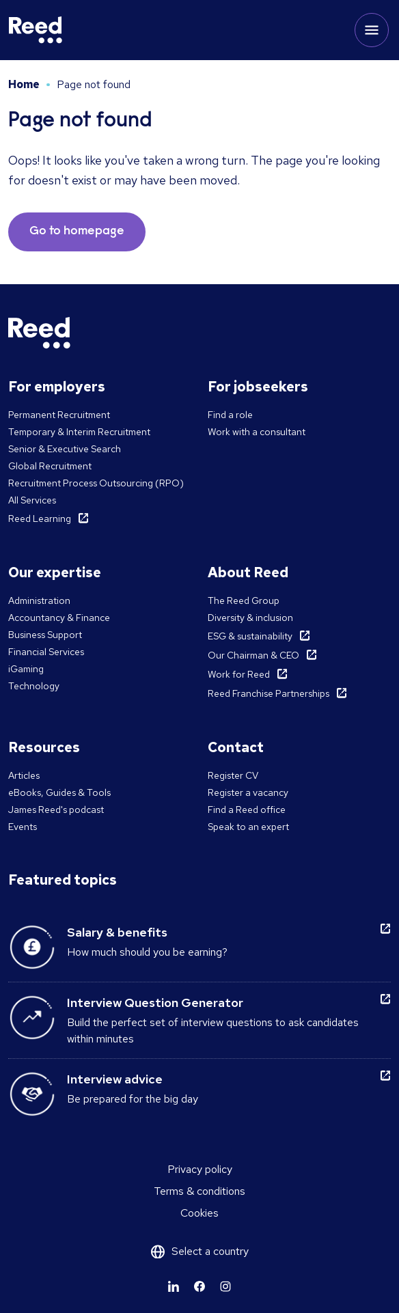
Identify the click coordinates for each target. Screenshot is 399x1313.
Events (22, 826)
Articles (24, 775)
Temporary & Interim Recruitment (79, 432)
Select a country (210, 1251)
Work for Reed (239, 674)
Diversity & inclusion (250, 617)
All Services (32, 500)
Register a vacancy (248, 792)
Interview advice (115, 1079)
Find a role (230, 415)
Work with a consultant (256, 432)
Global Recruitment (50, 466)
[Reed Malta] (35, 30)
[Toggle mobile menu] (372, 30)
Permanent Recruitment (59, 415)
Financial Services (46, 652)
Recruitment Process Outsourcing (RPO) (96, 483)
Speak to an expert (248, 826)
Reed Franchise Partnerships (268, 693)
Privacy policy (199, 1169)
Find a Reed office (247, 809)
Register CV (233, 775)
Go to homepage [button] (76, 231)
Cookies (199, 1213)
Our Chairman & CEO (253, 655)
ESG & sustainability (250, 636)
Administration (39, 600)
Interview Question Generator (155, 1002)
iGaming (26, 669)
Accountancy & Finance (59, 617)
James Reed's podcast (56, 809)
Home (24, 84)
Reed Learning (39, 518)
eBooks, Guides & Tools (59, 792)
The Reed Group (243, 600)
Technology (33, 686)
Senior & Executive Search (64, 449)
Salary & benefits (117, 932)
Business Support (45, 634)
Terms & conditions (199, 1191)
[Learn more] (173, 1286)
